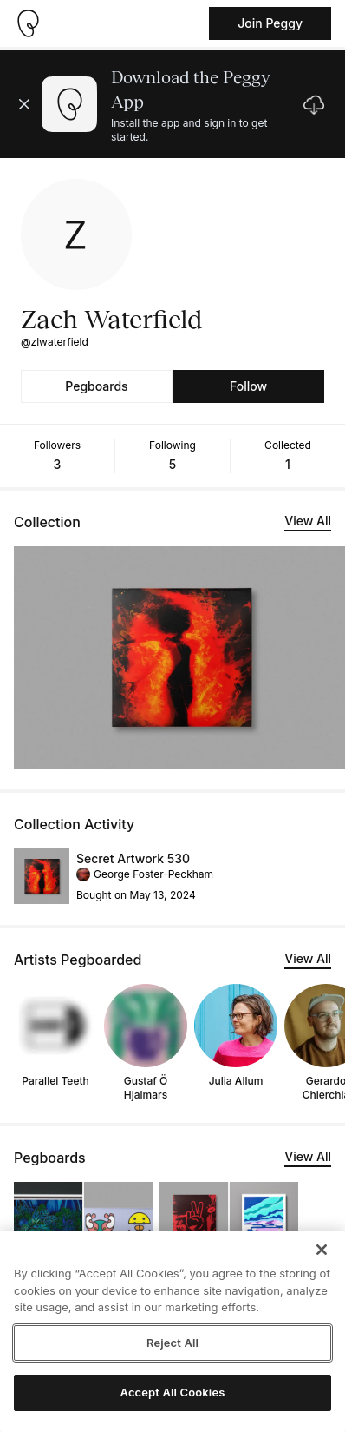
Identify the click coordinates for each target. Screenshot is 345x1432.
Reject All (172, 1343)
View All (307, 520)
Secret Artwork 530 (133, 858)
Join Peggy (270, 23)
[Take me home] (28, 23)
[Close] (322, 1250)
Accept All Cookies (172, 1392)
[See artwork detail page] (41, 876)
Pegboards (96, 386)
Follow (248, 386)
